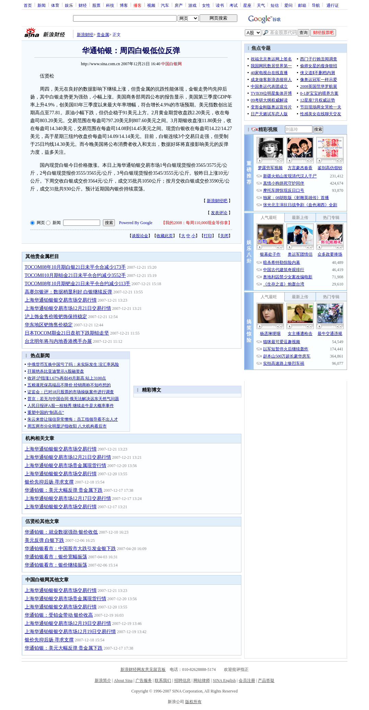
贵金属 (103, 34)
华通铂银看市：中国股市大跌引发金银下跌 (70, 548)
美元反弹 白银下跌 (44, 540)
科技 (110, 5)
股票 (96, 5)
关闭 (224, 235)
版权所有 (193, 701)
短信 (275, 5)
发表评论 (219, 212)
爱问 (288, 5)
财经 (83, 5)
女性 (206, 5)
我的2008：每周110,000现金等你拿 (196, 222)
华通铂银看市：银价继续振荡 (56, 565)
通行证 (332, 5)
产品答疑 (266, 680)
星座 (247, 5)
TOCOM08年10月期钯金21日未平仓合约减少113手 (78, 283)
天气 (261, 5)
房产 (179, 5)
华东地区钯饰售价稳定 (49, 324)
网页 (41, 222)
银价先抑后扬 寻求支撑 (49, 482)
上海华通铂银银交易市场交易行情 (61, 300)
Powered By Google (135, 222)
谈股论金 (140, 235)
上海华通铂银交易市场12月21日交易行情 (68, 308)
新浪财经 (85, 34)
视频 (151, 5)
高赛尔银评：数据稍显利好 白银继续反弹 (68, 291)
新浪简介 (103, 680)
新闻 (41, 5)
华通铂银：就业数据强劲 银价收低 (61, 532)
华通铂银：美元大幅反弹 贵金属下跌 (64, 490)
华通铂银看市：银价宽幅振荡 (56, 556)
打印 (208, 235)
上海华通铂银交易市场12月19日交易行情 (68, 623)
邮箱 (302, 5)
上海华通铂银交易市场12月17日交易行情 (68, 498)
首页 (28, 5)
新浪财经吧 (217, 200)
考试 (233, 5)
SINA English (224, 680)
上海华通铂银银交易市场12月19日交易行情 (70, 631)
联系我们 (163, 680)
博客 (124, 5)
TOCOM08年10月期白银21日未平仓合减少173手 (75, 267)
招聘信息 (182, 680)
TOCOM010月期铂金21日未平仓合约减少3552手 (75, 275)
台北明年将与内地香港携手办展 (58, 341)
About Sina (123, 680)
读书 (220, 5)
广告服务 (143, 680)
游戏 (192, 5)
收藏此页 (164, 235)
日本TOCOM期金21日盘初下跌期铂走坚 (67, 333)
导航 (316, 5)
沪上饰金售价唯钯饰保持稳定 (56, 316)
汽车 (165, 5)
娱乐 (69, 5)
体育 (55, 5)
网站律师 (201, 680)
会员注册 (247, 680)
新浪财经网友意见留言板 (143, 669)
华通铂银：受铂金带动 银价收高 (59, 615)
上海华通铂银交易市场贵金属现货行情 (65, 465)
